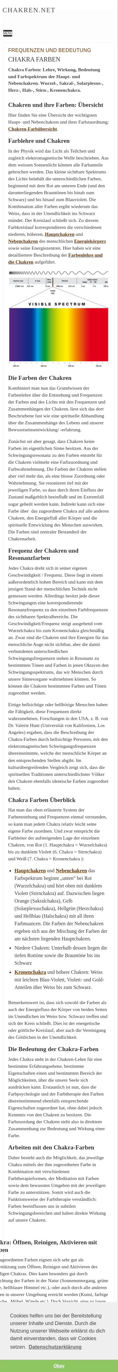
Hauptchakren (59, 234)
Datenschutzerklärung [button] (55, 1347)
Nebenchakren (23, 241)
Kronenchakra (30, 972)
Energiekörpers (90, 241)
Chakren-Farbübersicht (32, 128)
